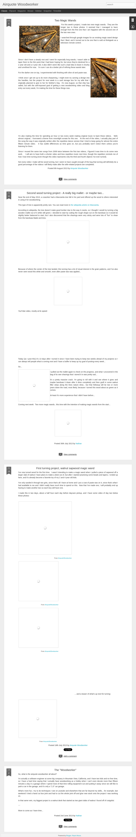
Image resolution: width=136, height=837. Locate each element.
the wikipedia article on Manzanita (85, 205)
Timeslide (57, 11)
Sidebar (38, 11)
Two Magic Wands (65, 20)
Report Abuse (76, 835)
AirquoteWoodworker (65, 558)
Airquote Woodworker (79, 168)
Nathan (79, 443)
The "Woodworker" (65, 770)
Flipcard (12, 11)
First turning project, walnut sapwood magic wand (65, 468)
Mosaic (30, 11)
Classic (4, 11)
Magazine (22, 11)
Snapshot (47, 11)
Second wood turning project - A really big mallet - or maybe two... (65, 193)
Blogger (68, 835)
